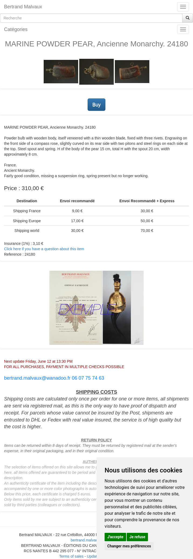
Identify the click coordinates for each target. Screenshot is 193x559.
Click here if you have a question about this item (44, 249)
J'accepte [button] (115, 537)
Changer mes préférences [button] (129, 546)
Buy (96, 104)
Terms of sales (71, 556)
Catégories (15, 29)
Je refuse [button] (137, 537)
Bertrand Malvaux (23, 6)
